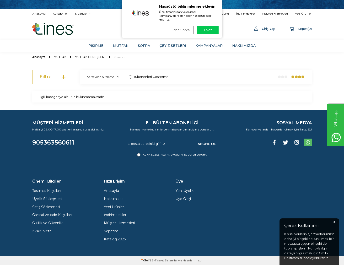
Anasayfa (38, 57)
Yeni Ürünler (114, 207)
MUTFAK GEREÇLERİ (90, 57)
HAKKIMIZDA (244, 45)
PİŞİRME (95, 45)
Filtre (52, 77)
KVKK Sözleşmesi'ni (156, 154)
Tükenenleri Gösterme (148, 77)
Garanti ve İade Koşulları (52, 215)
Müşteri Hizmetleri (119, 223)
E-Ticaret (158, 260)
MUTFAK (120, 45)
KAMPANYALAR (209, 45)
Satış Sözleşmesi (46, 207)
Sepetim (111, 231)
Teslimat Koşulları (46, 191)
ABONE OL (207, 143)
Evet (208, 30)
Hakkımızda (114, 199)
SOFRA (144, 45)
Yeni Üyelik (185, 191)
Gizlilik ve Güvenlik (47, 223)
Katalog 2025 (115, 239)
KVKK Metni (42, 231)
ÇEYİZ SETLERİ (173, 45)
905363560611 (53, 142)
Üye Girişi (183, 199)
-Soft (146, 260)
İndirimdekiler (115, 215)
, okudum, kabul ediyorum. (172, 155)
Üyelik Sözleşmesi (47, 199)
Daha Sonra (180, 30)
